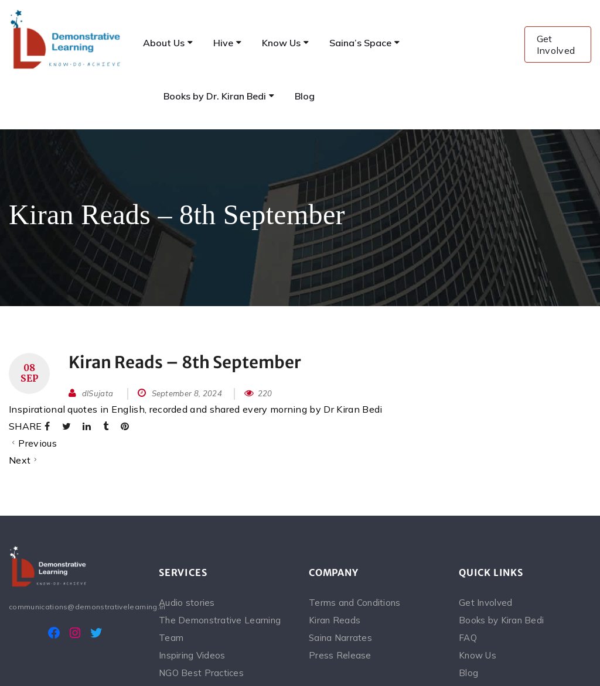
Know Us (477, 655)
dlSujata (98, 393)
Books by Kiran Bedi (501, 620)
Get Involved (556, 44)
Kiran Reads (334, 620)
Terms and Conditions (355, 602)
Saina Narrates (340, 637)
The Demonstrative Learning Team (220, 629)
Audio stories (187, 602)
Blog (468, 672)
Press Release (340, 655)
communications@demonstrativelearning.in (75, 606)
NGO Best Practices (201, 672)
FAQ (468, 637)
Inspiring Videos (192, 655)
